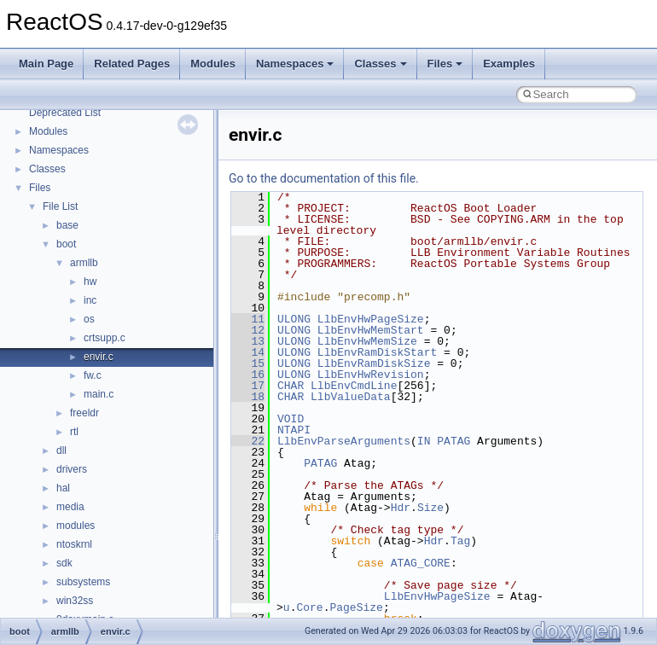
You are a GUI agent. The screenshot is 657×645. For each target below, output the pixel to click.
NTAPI (294, 430)
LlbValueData (351, 396)
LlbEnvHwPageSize (370, 319)
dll (61, 450)
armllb (84, 263)
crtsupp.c (104, 338)
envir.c (98, 357)
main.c (98, 394)
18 (248, 396)
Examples (509, 63)
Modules (212, 63)
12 (248, 330)
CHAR (290, 385)
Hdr (400, 507)
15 (248, 363)
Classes (380, 63)
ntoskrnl (74, 544)
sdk (64, 563)
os (89, 319)
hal (63, 488)
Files (445, 63)
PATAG (453, 441)
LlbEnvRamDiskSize (374, 363)
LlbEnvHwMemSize (367, 341)
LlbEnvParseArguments (343, 441)
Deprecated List (65, 113)
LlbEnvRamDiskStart (377, 352)
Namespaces (295, 63)
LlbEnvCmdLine (354, 385)
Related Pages (132, 63)
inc (90, 300)
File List (60, 206)
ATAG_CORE (421, 563)
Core (309, 607)
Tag (460, 541)
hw (90, 282)
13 (248, 341)
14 (248, 352)
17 (248, 385)
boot (66, 244)
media (70, 507)
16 (248, 374)
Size (430, 507)
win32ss (74, 601)
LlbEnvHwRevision (370, 374)
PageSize (355, 607)
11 (248, 319)
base (67, 225)
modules (75, 526)
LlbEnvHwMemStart (370, 330)
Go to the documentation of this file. (324, 178)
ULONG (294, 319)
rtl (74, 432)
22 (248, 441)
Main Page (46, 63)
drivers (71, 469)
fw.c (93, 375)
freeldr (84, 413)
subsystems (83, 582)
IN (424, 441)
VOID (290, 419)
